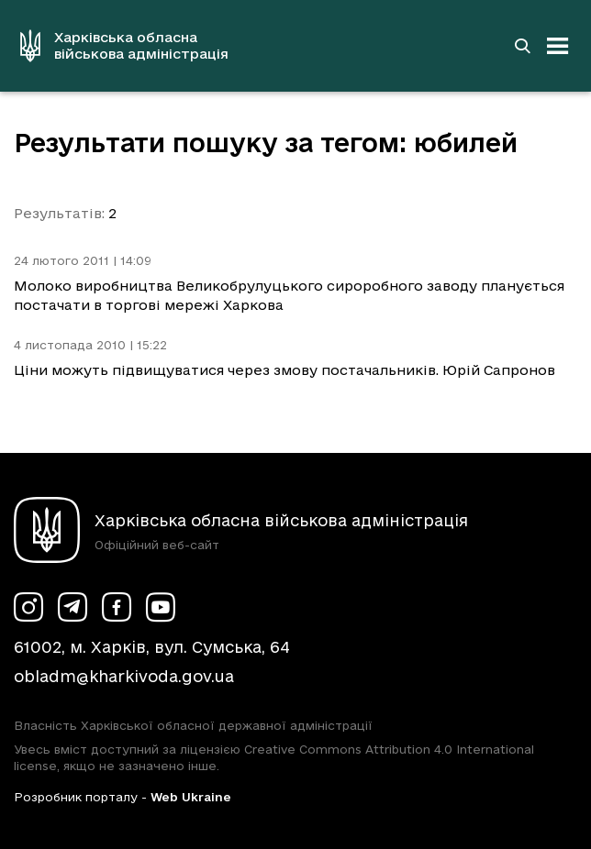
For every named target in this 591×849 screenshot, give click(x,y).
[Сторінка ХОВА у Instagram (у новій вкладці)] (28, 607)
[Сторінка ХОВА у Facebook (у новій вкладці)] (116, 607)
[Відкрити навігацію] (558, 45)
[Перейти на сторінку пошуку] (522, 45)
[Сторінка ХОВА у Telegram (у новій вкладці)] (72, 607)
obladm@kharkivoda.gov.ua (124, 676)
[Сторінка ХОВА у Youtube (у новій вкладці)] (160, 607)
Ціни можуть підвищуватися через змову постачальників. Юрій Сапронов (284, 370)
